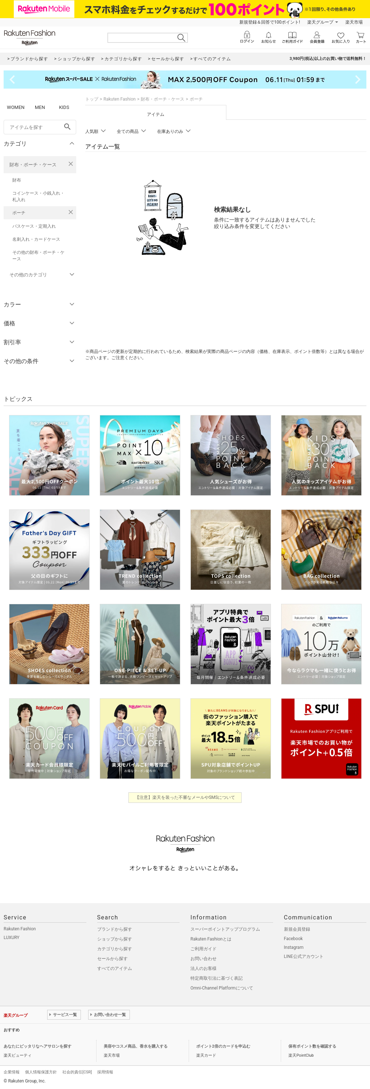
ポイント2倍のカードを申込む (223, 1046)
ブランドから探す (114, 929)
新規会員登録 (297, 929)
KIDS (64, 107)
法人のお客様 (203, 968)
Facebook (293, 938)
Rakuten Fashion (119, 99)
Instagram (294, 947)
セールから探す (112, 958)
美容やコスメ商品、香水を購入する (136, 1046)
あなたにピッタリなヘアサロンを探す (37, 1046)
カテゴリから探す (114, 948)
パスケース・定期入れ (34, 226)
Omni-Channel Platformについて (221, 988)
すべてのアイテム (114, 968)
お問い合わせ (203, 958)
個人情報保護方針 (41, 1072)
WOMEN (16, 107)
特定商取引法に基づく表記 (216, 978)
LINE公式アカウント (304, 956)
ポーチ (18, 212)
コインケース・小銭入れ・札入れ (38, 196)
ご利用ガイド (203, 948)
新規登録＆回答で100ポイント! (269, 22)
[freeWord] (40, 127)
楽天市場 (354, 22)
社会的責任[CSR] (77, 1072)
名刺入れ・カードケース (36, 239)
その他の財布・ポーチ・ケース (38, 255)
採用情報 (105, 1072)
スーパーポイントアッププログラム (225, 929)
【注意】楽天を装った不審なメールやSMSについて (185, 797)
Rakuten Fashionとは (210, 939)
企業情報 (12, 1072)
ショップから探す (114, 939)
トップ (91, 99)
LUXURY (12, 937)
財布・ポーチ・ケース (33, 164)
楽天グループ (320, 22)
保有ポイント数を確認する (312, 1046)
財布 (16, 180)
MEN (40, 107)
